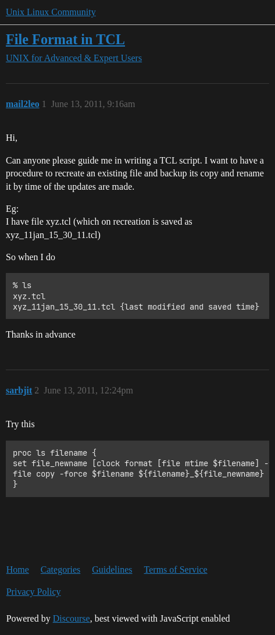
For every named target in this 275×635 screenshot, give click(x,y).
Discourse (71, 618)
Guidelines (112, 569)
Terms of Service (176, 569)
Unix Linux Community (51, 12)
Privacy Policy (33, 592)
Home (17, 569)
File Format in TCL (65, 39)
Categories (60, 569)
